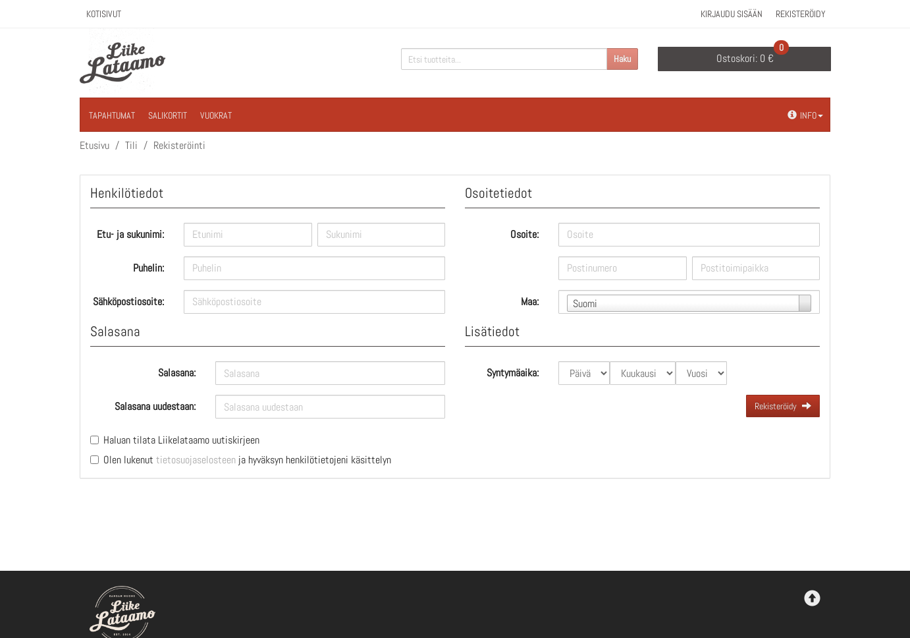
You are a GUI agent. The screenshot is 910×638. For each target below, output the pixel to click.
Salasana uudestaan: (155, 406)
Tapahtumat (112, 115)
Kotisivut (103, 14)
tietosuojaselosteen (196, 460)
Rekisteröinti (179, 145)
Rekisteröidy (801, 14)
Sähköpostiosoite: (128, 301)
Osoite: (524, 234)
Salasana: (177, 373)
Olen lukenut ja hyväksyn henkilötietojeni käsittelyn (247, 460)
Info (805, 115)
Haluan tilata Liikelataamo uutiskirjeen (181, 440)
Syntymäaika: (513, 373)
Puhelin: (148, 268)
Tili (131, 145)
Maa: (530, 301)
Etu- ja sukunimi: (130, 234)
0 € (752, 56)
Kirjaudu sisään (732, 14)
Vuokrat (216, 115)
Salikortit (167, 115)
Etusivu (94, 145)
